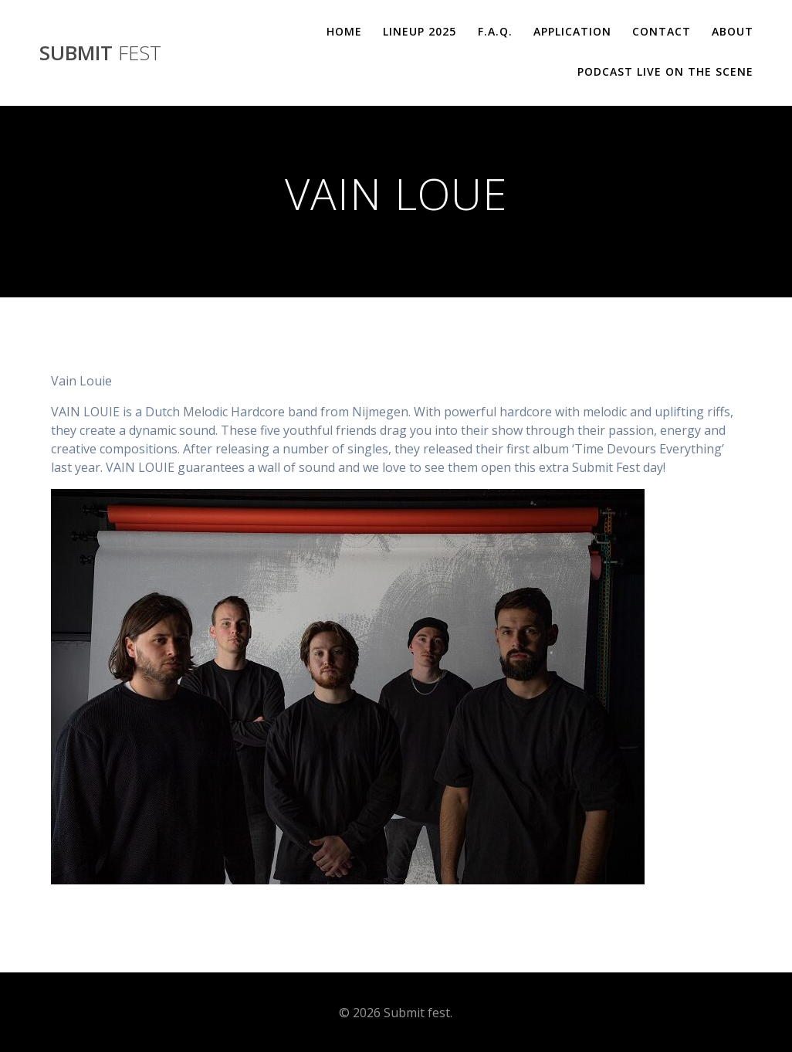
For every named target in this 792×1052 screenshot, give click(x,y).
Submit (100, 53)
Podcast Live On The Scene (665, 71)
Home (344, 31)
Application (572, 31)
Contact (661, 31)
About (732, 31)
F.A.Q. (495, 31)
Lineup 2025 (419, 31)
